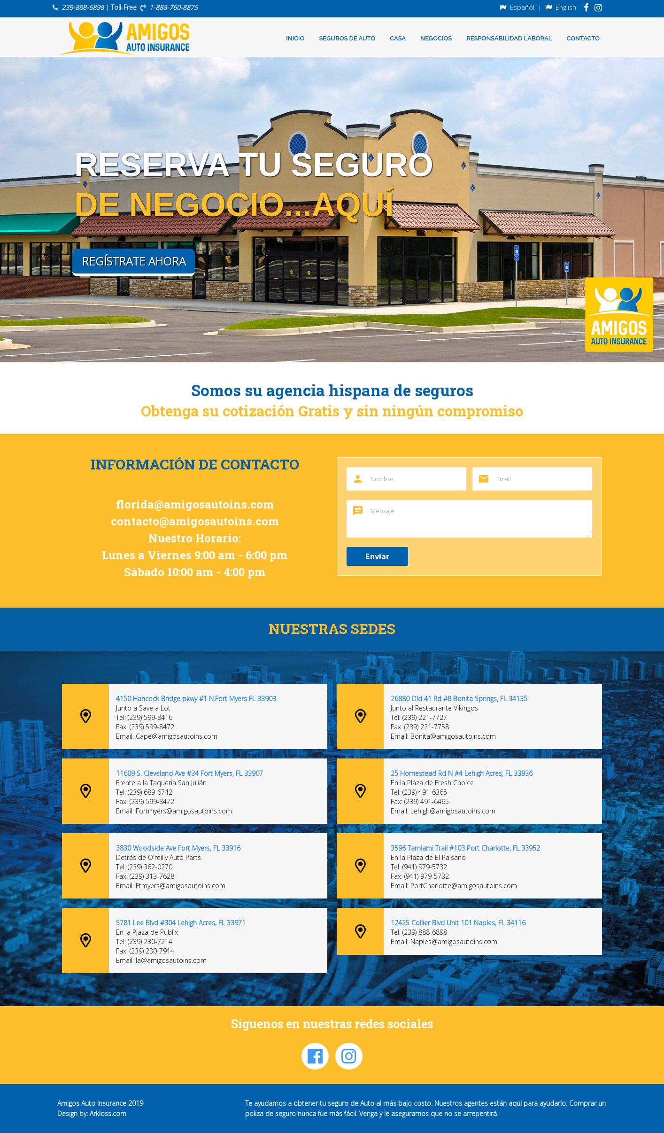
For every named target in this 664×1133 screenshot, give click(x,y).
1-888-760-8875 (173, 7)
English (566, 7)
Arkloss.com (108, 1113)
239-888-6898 (83, 7)
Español (522, 7)
